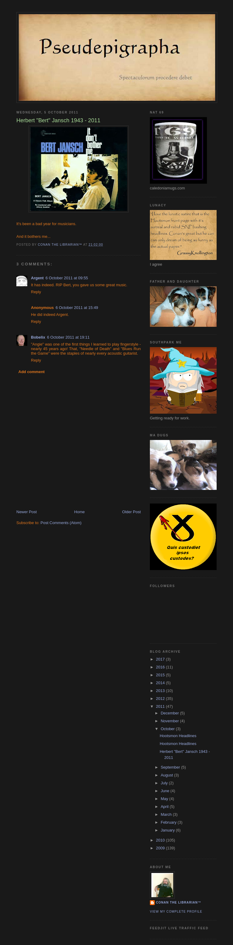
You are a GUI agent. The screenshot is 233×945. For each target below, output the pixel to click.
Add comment (32, 371)
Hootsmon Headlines (178, 735)
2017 (161, 659)
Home (79, 512)
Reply (36, 292)
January (168, 830)
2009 (161, 848)
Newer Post (26, 512)
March (167, 814)
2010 (161, 840)
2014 (161, 683)
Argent (37, 278)
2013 (161, 690)
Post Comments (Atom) (61, 522)
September (171, 767)
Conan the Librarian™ (178, 902)
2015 (161, 675)
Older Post (131, 512)
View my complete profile (176, 911)
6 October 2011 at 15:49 (77, 307)
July (165, 783)
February (169, 822)
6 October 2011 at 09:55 (67, 278)
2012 (161, 698)
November (170, 721)
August (167, 775)
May (165, 798)
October (168, 729)
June (166, 791)
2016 (161, 667)
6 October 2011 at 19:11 (68, 337)
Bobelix (38, 337)
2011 (161, 706)
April (165, 806)
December (170, 713)
